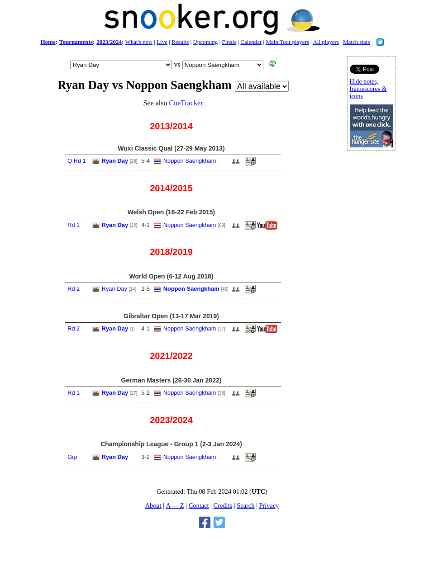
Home (47, 41)
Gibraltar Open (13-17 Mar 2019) (171, 316)
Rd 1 (73, 225)
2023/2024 (109, 41)
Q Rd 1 (76, 160)
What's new (138, 41)
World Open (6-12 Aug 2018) (171, 276)
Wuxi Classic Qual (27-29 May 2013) (171, 148)
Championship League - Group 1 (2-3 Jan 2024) (171, 444)
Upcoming (205, 41)
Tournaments (76, 41)
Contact (199, 505)
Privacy (269, 505)
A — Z (175, 505)
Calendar (251, 41)
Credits (223, 505)
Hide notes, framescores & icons (368, 88)
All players (325, 41)
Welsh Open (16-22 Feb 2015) (171, 212)
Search (245, 505)
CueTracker (186, 103)
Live (162, 41)
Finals (229, 41)
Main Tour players (287, 41)
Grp (72, 456)
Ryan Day (115, 160)
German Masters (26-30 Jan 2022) (171, 380)
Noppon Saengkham (189, 160)
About (153, 505)
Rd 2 (73, 288)
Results (180, 41)
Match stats (356, 41)
